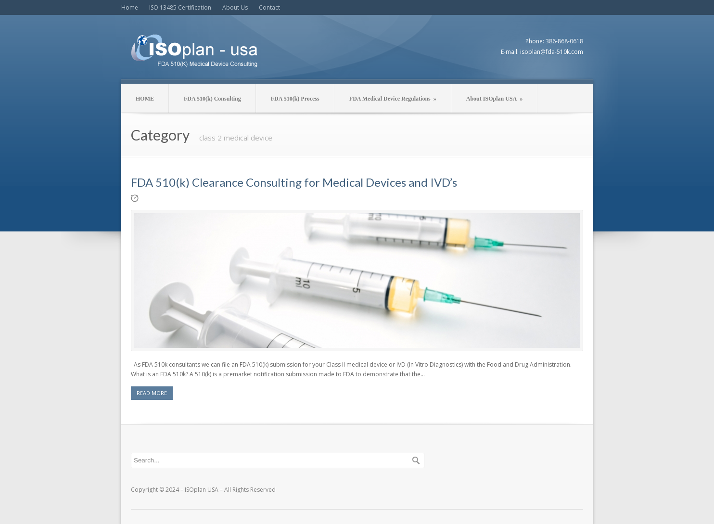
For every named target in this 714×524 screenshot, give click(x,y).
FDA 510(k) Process (295, 98)
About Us (235, 7)
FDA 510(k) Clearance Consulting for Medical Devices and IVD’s (294, 182)
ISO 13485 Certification (180, 7)
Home (129, 7)
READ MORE (152, 392)
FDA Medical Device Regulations (392, 98)
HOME (145, 98)
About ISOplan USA (494, 98)
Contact (269, 7)
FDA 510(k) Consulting (212, 98)
